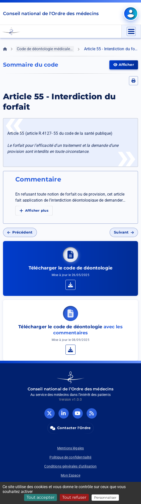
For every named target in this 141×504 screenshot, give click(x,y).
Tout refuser (74, 497)
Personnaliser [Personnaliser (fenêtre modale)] (105, 497)
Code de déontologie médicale (45, 49)
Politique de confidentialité (70, 457)
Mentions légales (70, 448)
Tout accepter (40, 497)
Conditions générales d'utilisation (70, 466)
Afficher (125, 64)
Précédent (20, 232)
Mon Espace (70, 475)
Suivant (124, 232)
